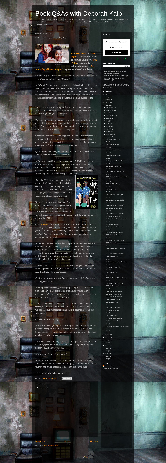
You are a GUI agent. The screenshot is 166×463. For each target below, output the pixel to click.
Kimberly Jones (78, 53)
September (109, 115)
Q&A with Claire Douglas (113, 155)
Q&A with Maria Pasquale (114, 235)
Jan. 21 (108, 197)
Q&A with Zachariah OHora (114, 232)
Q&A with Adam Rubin (113, 184)
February (109, 134)
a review (44, 224)
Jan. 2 (108, 330)
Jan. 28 (108, 158)
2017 (106, 345)
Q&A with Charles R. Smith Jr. (115, 208)
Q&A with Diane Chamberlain (115, 205)
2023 (106, 102)
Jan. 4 (108, 313)
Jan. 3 (108, 323)
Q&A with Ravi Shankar (113, 310)
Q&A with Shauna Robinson (114, 216)
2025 (106, 97)
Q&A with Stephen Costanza (114, 254)
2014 (106, 353)
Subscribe (116, 52)
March (108, 131)
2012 (106, 359)
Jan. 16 (108, 229)
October (109, 113)
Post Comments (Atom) (51, 445)
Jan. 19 (108, 211)
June (108, 123)
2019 (106, 340)
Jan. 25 (108, 174)
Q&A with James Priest (113, 286)
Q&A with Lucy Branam (113, 243)
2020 (106, 337)
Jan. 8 (108, 280)
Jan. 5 (108, 305)
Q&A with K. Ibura (111, 315)
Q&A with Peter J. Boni (113, 299)
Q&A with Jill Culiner (112, 272)
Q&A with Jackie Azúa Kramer (115, 200)
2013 (106, 356)
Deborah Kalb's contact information (115, 71)
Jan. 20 (108, 202)
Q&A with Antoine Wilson (113, 150)
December (109, 107)
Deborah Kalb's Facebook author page (116, 76)
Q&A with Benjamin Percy (114, 291)
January (109, 137)
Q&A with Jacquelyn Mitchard (115, 213)
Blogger (86, 457)
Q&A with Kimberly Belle (113, 294)
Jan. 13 (108, 251)
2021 (106, 334)
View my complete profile (110, 369)
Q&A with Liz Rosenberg (113, 267)
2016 (106, 348)
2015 (106, 351)
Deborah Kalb (109, 366)
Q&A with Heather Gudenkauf (115, 171)
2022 (106, 105)
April (108, 129)
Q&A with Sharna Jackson (114, 296)
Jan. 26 (108, 169)
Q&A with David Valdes (113, 307)
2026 (106, 94)
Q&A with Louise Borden (113, 139)
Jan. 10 (108, 270)
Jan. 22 (108, 192)
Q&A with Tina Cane (112, 224)
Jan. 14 (108, 245)
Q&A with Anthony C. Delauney (115, 248)
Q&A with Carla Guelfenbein (114, 194)
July (107, 121)
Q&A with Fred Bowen (112, 144)
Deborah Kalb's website (111, 73)
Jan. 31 (108, 142)
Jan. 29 (108, 153)
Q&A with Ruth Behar (112, 189)
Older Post (93, 441)
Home (67, 441)
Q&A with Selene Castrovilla (114, 283)
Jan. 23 (108, 186)
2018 (106, 342)
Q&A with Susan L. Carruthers (115, 161)
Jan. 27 (108, 163)
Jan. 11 (108, 264)
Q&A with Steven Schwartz (114, 318)
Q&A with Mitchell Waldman (114, 227)
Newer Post (40, 441)
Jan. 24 (108, 181)
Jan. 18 (108, 221)
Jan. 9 (108, 275)
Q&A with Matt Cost (112, 256)
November (109, 110)
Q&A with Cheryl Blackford (114, 166)
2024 (106, 99)
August (108, 118)
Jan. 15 (108, 237)
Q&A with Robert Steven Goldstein (116, 262)
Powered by (116, 59)
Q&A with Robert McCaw (113, 321)
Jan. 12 (108, 259)
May (107, 126)
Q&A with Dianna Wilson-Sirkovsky (116, 278)
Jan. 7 (108, 288)
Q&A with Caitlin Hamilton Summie (116, 219)
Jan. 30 (108, 147)
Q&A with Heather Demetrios (115, 240)
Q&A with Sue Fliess (112, 302)
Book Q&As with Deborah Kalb (78, 13)
